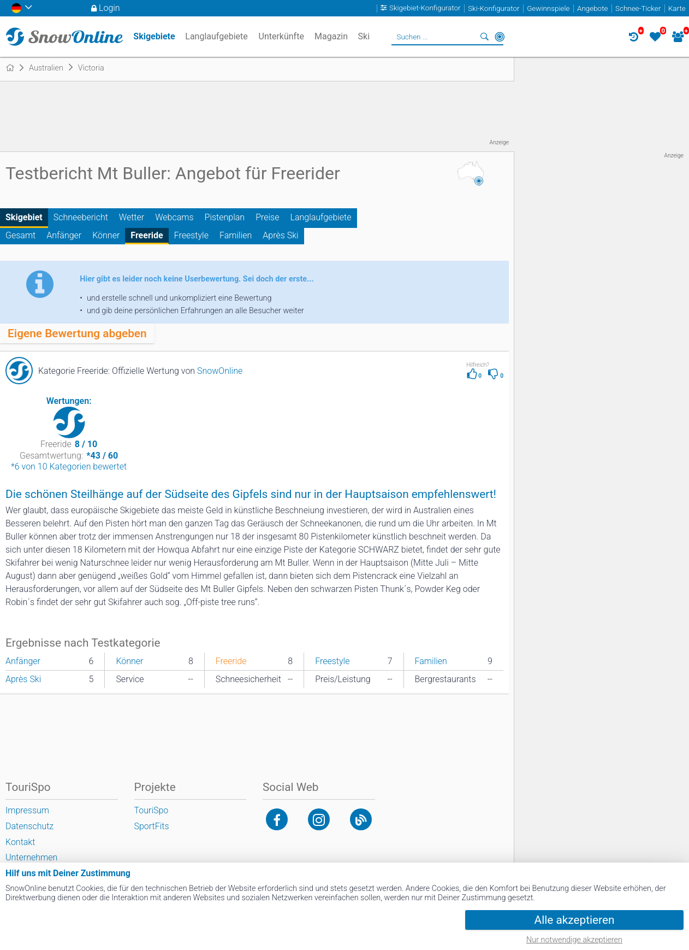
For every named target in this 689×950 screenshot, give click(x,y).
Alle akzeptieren (574, 919)
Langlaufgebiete (320, 217)
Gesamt (20, 235)
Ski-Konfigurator (493, 8)
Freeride (146, 235)
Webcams (174, 217)
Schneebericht (81, 217)
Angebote (592, 8)
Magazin (331, 36)
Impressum (27, 810)
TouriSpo (151, 810)
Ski (364, 36)
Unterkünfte (281, 36)
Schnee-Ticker (638, 8)
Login (109, 8)
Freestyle (191, 235)
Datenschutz (29, 826)
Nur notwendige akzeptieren (574, 940)
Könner (106, 235)
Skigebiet (24, 217)
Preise (267, 217)
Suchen (484, 37)
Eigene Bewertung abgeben (77, 333)
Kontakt (20, 842)
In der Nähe (499, 37)
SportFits (151, 826)
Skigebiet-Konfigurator (425, 8)
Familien (235, 235)
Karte (677, 8)
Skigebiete (154, 36)
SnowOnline (219, 371)
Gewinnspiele (548, 8)
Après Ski (280, 235)
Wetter (131, 217)
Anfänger (63, 235)
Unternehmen (31, 857)
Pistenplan (225, 217)
